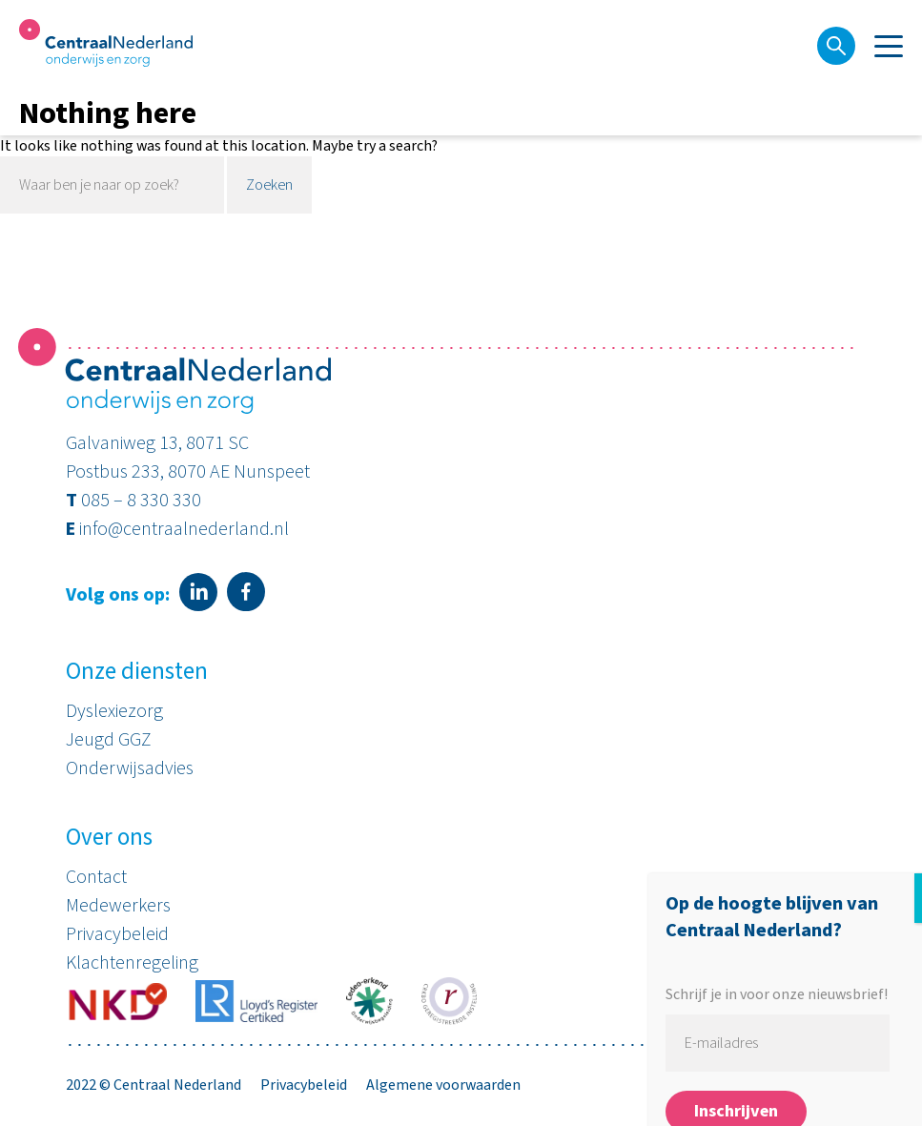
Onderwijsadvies (130, 768)
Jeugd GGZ (109, 740)
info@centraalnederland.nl (184, 529)
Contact (96, 877)
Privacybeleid (117, 934)
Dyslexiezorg (114, 711)
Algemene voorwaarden (443, 1085)
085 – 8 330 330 (141, 500)
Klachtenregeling (132, 963)
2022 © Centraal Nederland (153, 1085)
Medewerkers (118, 905)
